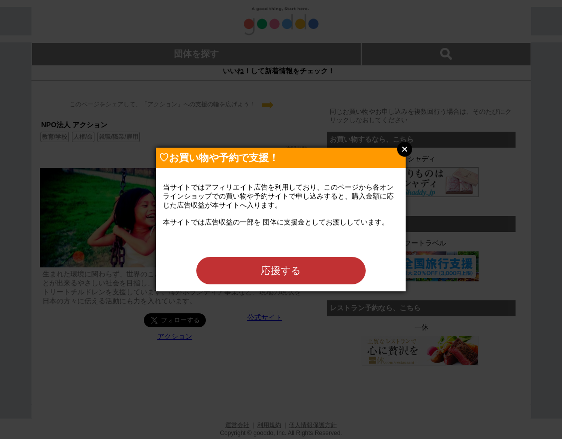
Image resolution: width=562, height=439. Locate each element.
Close (404, 149)
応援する (281, 270)
